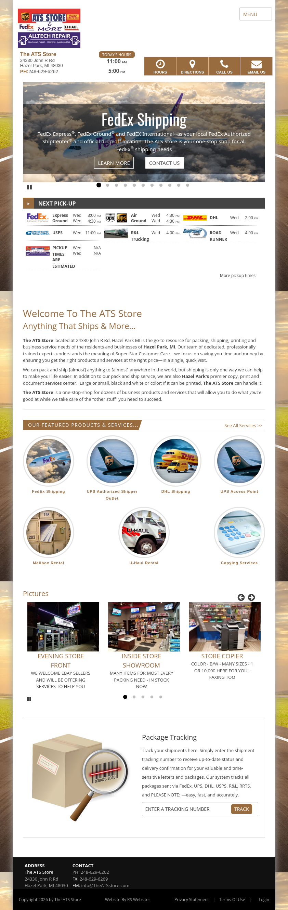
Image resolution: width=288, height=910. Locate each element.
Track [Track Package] (241, 809)
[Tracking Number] (188, 809)
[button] (144, 245)
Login (264, 899)
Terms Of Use (232, 899)
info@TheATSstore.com (105, 885)
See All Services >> (243, 425)
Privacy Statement (191, 899)
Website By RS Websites (127, 899)
